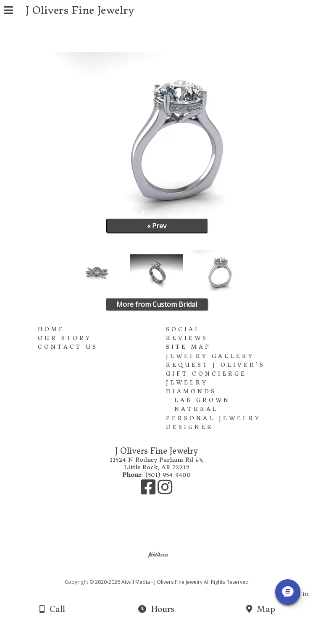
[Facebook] (149, 491)
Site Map (188, 346)
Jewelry (187, 382)
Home (51, 329)
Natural (196, 409)
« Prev (156, 225)
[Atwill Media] (164, 572)
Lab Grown (202, 400)
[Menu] (8, 11)
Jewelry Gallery (210, 356)
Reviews (187, 338)
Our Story (65, 338)
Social (183, 329)
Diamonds (191, 391)
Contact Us (68, 346)
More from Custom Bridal (156, 304)
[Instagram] (165, 491)
